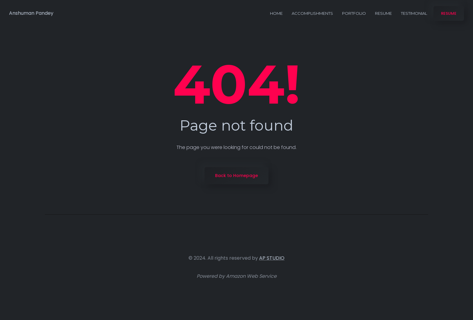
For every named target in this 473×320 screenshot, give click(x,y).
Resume (383, 13)
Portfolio (354, 13)
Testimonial (414, 13)
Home (276, 13)
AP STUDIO (271, 258)
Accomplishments (312, 13)
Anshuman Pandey (31, 13)
